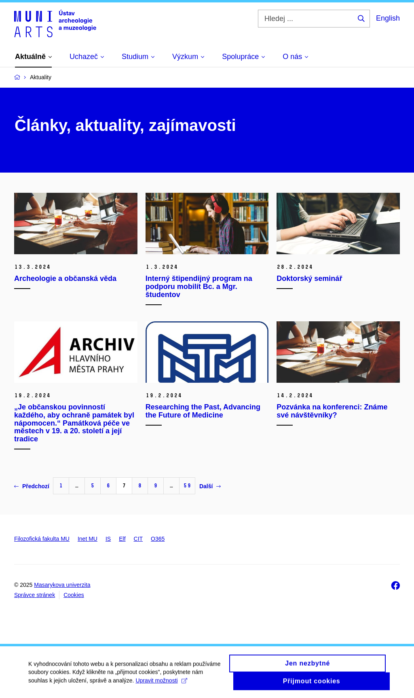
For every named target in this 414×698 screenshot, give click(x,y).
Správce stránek (34, 595)
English (388, 18)
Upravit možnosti (161, 684)
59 (187, 485)
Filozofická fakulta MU (42, 539)
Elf (122, 539)
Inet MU (87, 539)
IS (108, 539)
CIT (138, 539)
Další (210, 486)
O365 (158, 539)
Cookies (73, 595)
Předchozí (31, 486)
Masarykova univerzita (62, 585)
